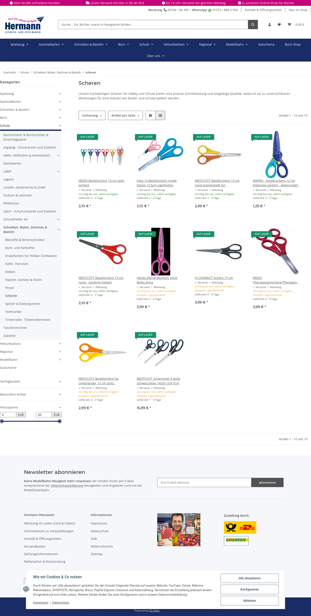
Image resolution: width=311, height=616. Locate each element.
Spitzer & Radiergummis (22, 304)
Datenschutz (100, 531)
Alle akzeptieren (249, 578)
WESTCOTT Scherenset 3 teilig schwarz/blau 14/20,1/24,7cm (158, 381)
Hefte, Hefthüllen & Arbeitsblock (26, 155)
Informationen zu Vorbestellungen (49, 531)
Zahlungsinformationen (41, 554)
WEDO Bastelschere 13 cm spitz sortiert (101, 183)
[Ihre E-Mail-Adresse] (204, 482)
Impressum (99, 523)
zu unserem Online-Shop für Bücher (268, 3)
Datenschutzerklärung (67, 485)
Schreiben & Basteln (14, 110)
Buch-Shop (293, 44)
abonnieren (267, 482)
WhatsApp (199, 10)
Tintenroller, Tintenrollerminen (27, 320)
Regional (6, 352)
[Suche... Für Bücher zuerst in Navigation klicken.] (153, 24)
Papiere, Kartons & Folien (23, 280)
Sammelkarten (10, 102)
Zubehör (9, 336)
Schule (5, 126)
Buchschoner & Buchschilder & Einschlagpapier (25, 137)
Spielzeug (7, 94)
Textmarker (13, 312)
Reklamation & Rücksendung (44, 561)
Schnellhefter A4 (15, 219)
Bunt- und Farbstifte (20, 248)
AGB (94, 539)
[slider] (2, 421)
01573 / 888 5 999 (223, 10)
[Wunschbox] (279, 24)
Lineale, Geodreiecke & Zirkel (24, 187)
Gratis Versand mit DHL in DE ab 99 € (117, 3)
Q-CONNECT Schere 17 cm (214, 278)
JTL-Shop (154, 610)
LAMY (7, 171)
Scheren (11, 296)
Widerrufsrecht (102, 546)
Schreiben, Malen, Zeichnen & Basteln (25, 229)
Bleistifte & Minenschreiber (25, 240)
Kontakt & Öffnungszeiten (263, 10)
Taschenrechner (15, 328)
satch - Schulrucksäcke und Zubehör (29, 211)
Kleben (10, 272)
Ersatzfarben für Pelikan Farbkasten (31, 256)
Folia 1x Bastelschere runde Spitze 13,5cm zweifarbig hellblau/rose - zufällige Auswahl (160, 183)
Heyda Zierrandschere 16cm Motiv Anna (157, 280)
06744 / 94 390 (176, 10)
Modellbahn (8, 360)
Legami (8, 179)
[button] (269, 24)
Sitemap (97, 554)
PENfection (11, 203)
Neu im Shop (298, 10)
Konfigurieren (249, 589)
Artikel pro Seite (123, 115)
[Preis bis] (44, 415)
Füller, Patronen (16, 264)
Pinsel (9, 288)
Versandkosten (34, 546)
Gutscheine (8, 368)
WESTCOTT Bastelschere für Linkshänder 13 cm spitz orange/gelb (99, 381)
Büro (3, 118)
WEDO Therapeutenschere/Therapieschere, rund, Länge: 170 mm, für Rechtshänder (277, 280)
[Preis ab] (8, 415)
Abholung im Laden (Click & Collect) (49, 523)
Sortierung (90, 115)
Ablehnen (249, 600)
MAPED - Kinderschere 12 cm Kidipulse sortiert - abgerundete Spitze (276, 183)
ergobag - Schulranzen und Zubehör (29, 147)
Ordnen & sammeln (17, 195)
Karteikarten (12, 163)
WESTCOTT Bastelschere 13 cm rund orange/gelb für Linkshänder (217, 183)
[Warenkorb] (296, 24)
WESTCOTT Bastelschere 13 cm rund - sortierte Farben (101, 280)
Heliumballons (10, 344)
